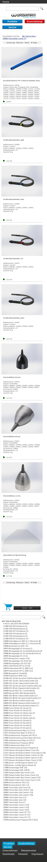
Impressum (37, 853)
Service (12, 27)
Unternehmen (10, 850)
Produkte (12, 21)
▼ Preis (33, 42)
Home (6, 1)
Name (27, 42)
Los (44, 617)
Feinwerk (23, 853)
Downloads (8, 853)
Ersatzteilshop (34, 21)
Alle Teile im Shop (28, 36)
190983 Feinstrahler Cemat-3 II (14, 38)
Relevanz (19, 42)
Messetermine (28, 850)
